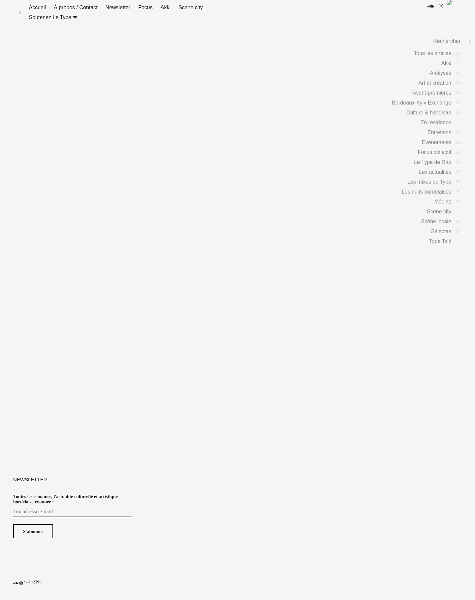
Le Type (33, 587)
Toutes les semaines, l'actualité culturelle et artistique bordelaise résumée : (65, 506)
